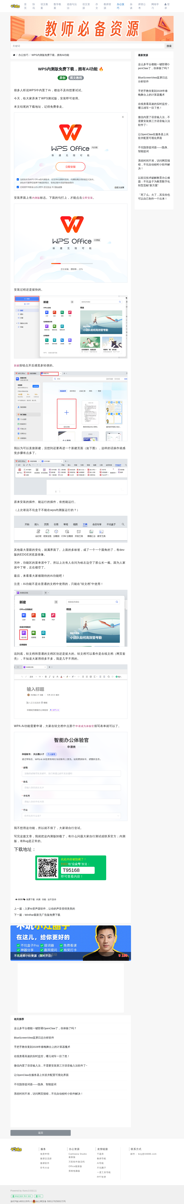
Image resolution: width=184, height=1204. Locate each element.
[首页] (14, 55)
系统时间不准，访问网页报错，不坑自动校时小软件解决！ (48, 1093)
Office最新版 (75, 1166)
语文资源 (86, 6)
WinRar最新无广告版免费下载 (42, 914)
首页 (25, 6)
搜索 (169, 46)
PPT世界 (101, 1177)
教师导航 (101, 1158)
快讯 (33, 6)
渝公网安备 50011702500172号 (51, 1201)
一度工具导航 (104, 1172)
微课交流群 (46, 1158)
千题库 (100, 1154)
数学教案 (57, 6)
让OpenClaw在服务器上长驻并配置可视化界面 (41, 1075)
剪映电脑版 (74, 1171)
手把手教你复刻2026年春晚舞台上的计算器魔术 (42, 1046)
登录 (167, 6)
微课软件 (44, 1163)
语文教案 (44, 6)
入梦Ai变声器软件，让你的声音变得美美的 (50, 908)
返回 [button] (40, 1132)
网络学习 (155, 6)
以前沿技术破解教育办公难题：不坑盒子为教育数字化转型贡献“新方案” (154, 181)
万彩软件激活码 (77, 1162)
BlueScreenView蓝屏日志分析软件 (34, 1037)
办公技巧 (120, 6)
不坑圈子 (101, 1168)
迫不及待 (52, 899)
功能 (44, 899)
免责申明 (44, 1154)
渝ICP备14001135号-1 (21, 1201)
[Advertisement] (71, 988)
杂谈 (131, 6)
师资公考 (142, 6)
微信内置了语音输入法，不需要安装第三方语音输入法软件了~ (50, 1065)
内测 (38, 899)
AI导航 (100, 1163)
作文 (97, 6)
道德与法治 (72, 6)
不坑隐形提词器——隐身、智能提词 (35, 1084)
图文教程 (76, 77)
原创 (62, 77)
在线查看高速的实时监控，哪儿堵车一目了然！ (42, 1056)
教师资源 (107, 6)
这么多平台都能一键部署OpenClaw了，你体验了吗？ (45, 1028)
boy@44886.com (147, 1154)
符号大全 (44, 1168)
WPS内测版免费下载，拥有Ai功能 (50, 55)
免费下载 (30, 899)
